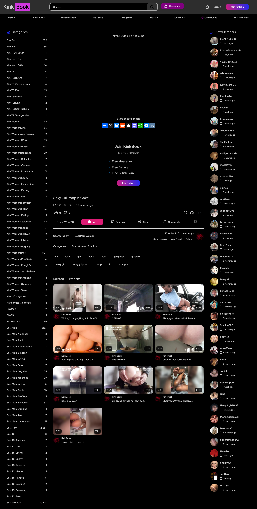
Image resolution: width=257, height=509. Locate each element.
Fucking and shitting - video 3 (77, 359)
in (110, 264)
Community (209, 17)
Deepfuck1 (226, 428)
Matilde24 (226, 96)
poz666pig (226, 348)
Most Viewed (68, 17)
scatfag (224, 474)
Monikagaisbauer (229, 416)
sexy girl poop (80, 264)
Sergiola (224, 267)
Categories (126, 17)
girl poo (135, 256)
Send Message (160, 239)
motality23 (226, 164)
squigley (225, 370)
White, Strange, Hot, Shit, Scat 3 (79, 318)
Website (75, 279)
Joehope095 (227, 210)
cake (91, 256)
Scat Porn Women (84, 235)
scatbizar (225, 199)
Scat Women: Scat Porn (85, 246)
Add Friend (176, 239)
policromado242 (229, 439)
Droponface (227, 222)
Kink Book (170, 233)
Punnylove (226, 233)
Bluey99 (224, 279)
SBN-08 (116, 318)
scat (104, 256)
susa (222, 393)
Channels (179, 17)
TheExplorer (227, 141)
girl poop (119, 256)
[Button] (92, 222)
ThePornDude (241, 17)
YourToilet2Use (228, 61)
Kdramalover (227, 118)
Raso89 (224, 107)
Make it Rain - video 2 (72, 441)
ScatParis (225, 244)
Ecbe (223, 359)
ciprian (224, 187)
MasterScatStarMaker (232, 50)
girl (79, 256)
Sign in (217, 6)
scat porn (124, 264)
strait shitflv (118, 359)
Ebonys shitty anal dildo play (178, 400)
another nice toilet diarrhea (177, 359)
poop (99, 264)
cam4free (225, 302)
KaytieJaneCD (228, 84)
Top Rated (97, 17)
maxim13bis (226, 176)
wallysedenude (228, 153)
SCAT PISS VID (228, 38)
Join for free (237, 6)
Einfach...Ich (227, 290)
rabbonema (226, 73)
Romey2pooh (227, 382)
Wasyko (224, 451)
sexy (67, 256)
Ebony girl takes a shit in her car (179, 318)
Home (11, 17)
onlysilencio (227, 313)
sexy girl (60, 264)
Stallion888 (226, 325)
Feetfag (224, 336)
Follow (189, 239)
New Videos (38, 17)
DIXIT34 (224, 485)
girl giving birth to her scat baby (128, 400)
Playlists (153, 17)
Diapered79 (226, 256)
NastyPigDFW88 (229, 405)
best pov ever (69, 400)
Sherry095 (226, 462)
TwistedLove (227, 130)
